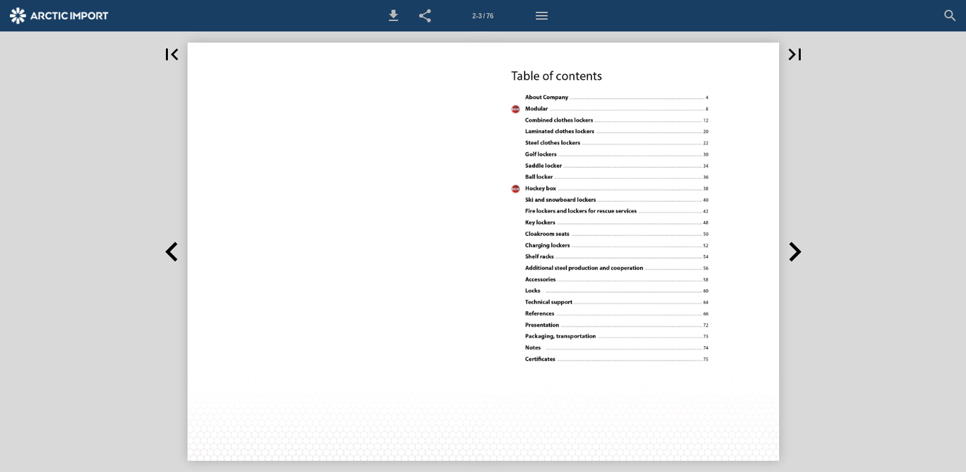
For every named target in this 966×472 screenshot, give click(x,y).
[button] (393, 15)
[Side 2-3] (483, 15)
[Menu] (541, 15)
